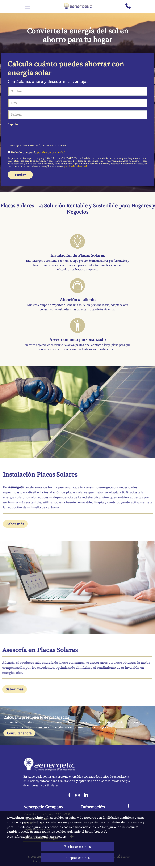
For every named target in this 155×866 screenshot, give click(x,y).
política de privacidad (51, 152)
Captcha (13, 124)
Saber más (22, 524)
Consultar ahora (19, 733)
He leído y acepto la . (37, 152)
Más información (19, 836)
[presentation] (39, 134)
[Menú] (27, 6)
